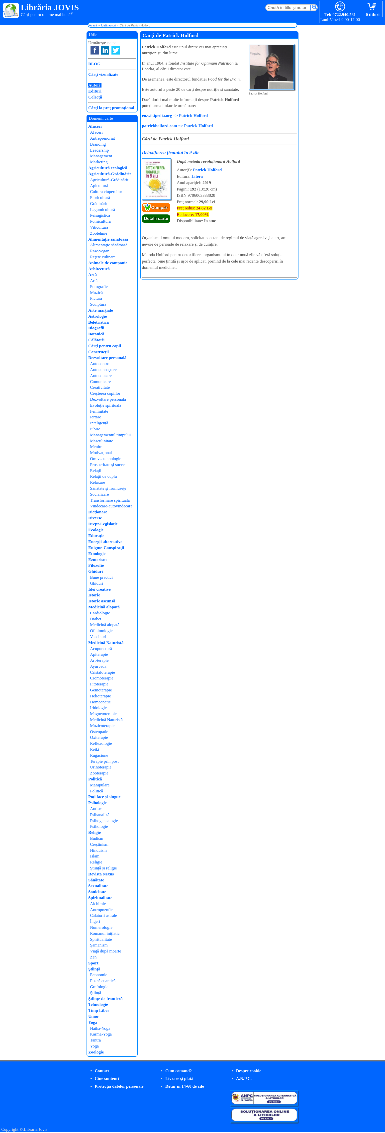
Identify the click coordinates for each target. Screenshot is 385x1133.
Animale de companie (107, 263)
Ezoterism (97, 559)
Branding (98, 144)
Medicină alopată (104, 607)
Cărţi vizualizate (103, 74)
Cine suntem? (107, 1078)
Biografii (96, 328)
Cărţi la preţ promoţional (111, 107)
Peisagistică (100, 215)
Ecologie (95, 530)
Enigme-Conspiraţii (106, 547)
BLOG (94, 64)
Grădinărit (98, 203)
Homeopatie (100, 702)
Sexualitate (98, 885)
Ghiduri (95, 571)
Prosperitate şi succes (108, 464)
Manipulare (99, 785)
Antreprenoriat (102, 138)
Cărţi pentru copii (104, 346)
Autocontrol (100, 363)
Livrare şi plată (179, 1078)
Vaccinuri (98, 636)
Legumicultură (102, 209)
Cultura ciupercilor (106, 191)
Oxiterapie (99, 737)
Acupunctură (101, 648)
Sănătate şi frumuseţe (108, 488)
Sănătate (96, 880)
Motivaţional (101, 452)
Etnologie (96, 553)
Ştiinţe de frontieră (105, 998)
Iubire (95, 429)
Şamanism (99, 945)
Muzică (96, 292)
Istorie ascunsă (101, 601)
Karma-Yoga (101, 1034)
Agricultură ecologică (107, 168)
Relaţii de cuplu (103, 476)
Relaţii (95, 470)
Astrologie (97, 316)
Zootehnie (98, 233)
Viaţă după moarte (105, 951)
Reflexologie (101, 743)
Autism (96, 808)
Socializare (99, 494)
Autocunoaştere (103, 369)
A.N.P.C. (244, 1078)
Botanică (96, 334)
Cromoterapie (101, 678)
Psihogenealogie (104, 820)
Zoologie (96, 1052)
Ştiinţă (94, 969)
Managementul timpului (110, 435)
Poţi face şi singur (104, 796)
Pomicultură (100, 221)
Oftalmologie (101, 630)
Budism (96, 838)
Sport (93, 963)
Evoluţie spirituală (105, 405)
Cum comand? (178, 1070)
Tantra (95, 1040)
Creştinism (99, 844)
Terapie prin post (104, 761)
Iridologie (98, 707)
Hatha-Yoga (100, 1028)
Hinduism (98, 850)
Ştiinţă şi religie (103, 868)
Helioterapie (100, 696)
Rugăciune (99, 755)
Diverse (95, 518)
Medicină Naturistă (105, 642)
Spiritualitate (100, 897)
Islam (94, 856)
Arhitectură (99, 269)
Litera (197, 176)
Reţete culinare (102, 257)
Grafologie (99, 986)
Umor (93, 1016)
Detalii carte (156, 218)
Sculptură (98, 304)
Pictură (96, 298)
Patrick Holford (207, 170)
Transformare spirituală (110, 500)
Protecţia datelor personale (119, 1086)
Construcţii (98, 352)
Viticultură (99, 227)
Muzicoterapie (102, 725)
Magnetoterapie (103, 713)
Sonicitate (97, 891)
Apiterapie (99, 654)
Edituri (94, 91)
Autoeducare (101, 375)
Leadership (99, 150)
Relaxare (97, 482)
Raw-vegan (99, 251)
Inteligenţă (99, 423)
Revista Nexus (101, 874)
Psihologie (97, 802)
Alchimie (98, 903)
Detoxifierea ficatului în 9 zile (170, 152)
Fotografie (99, 286)
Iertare (95, 417)
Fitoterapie (99, 684)
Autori (94, 85)
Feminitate (99, 411)
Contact (102, 1070)
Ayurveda (98, 666)
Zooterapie (99, 773)
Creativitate (100, 387)
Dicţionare (97, 512)
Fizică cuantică (102, 980)
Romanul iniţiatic (105, 933)
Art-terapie (99, 660)
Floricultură (100, 197)
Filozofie (96, 565)
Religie (94, 832)
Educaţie (96, 535)
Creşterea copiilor (105, 393)
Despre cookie (248, 1070)
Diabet (95, 619)
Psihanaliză (99, 814)
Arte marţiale (100, 310)
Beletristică (98, 322)
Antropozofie (101, 909)
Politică (95, 779)
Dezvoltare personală (107, 357)
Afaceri (95, 126)
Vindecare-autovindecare (111, 506)
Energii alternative (105, 541)
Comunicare (100, 381)
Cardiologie (100, 613)
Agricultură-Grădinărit (109, 174)
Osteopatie (99, 731)
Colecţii (95, 97)
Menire (96, 446)
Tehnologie (98, 1004)
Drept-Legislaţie (103, 524)
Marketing (99, 162)
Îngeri (95, 921)
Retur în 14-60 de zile (184, 1086)
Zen (93, 957)
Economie (98, 974)
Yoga (92, 1022)
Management (101, 156)
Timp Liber (98, 1010)
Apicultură (99, 185)
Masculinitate (101, 441)
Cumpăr (159, 207)
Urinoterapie (100, 767)
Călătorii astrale (103, 915)
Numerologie (101, 927)
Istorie (94, 595)
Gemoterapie (101, 690)
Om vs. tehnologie (105, 458)
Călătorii (96, 340)
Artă (92, 274)
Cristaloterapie (102, 672)
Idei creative (99, 589)
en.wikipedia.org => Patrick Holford (175, 115)
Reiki (94, 749)
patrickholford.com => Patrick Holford (177, 125)
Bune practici (101, 577)
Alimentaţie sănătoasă (108, 239)
